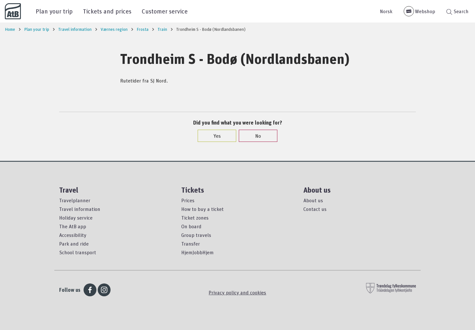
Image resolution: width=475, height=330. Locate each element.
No (255, 136)
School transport (77, 252)
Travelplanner (74, 200)
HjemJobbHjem (197, 252)
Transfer (190, 243)
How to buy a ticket (202, 209)
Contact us (315, 209)
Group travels (196, 235)
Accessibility (72, 235)
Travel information (79, 209)
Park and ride (74, 243)
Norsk (386, 11)
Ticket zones (195, 217)
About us (313, 200)
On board (191, 226)
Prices (187, 200)
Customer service (165, 11)
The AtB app (72, 226)
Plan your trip (54, 11)
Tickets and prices (107, 11)
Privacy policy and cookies (237, 292)
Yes (214, 136)
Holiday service (76, 217)
